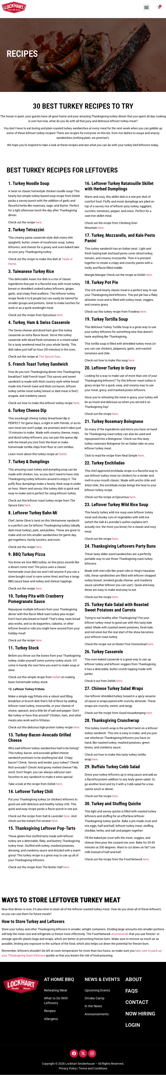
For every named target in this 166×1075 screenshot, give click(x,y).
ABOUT (133, 979)
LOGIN (132, 1025)
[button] (146, 7)
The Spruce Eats (49, 356)
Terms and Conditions (93, 1068)
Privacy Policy (68, 1068)
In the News (93, 1006)
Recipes (50, 1011)
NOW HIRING (140, 1014)
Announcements (97, 1014)
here (38, 222)
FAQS (131, 991)
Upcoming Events (97, 990)
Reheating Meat (55, 990)
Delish (63, 454)
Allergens (51, 1019)
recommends (120, 934)
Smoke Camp (94, 998)
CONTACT (136, 1002)
